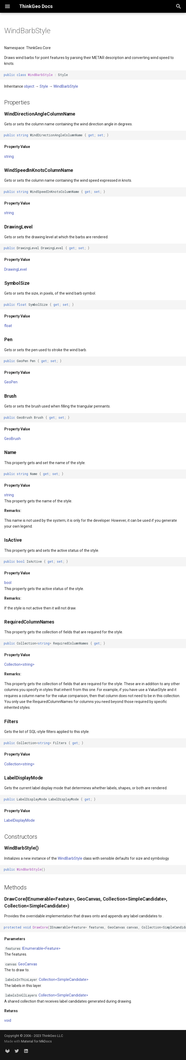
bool (7, 582)
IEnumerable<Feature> (41, 948)
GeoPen (11, 382)
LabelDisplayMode (19, 820)
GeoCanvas (27, 964)
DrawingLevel (15, 269)
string (9, 156)
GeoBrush (12, 438)
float (8, 326)
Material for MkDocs (36, 1041)
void (7, 1020)
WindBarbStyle (65, 86)
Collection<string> (19, 664)
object (29, 86)
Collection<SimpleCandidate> (63, 979)
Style (44, 86)
